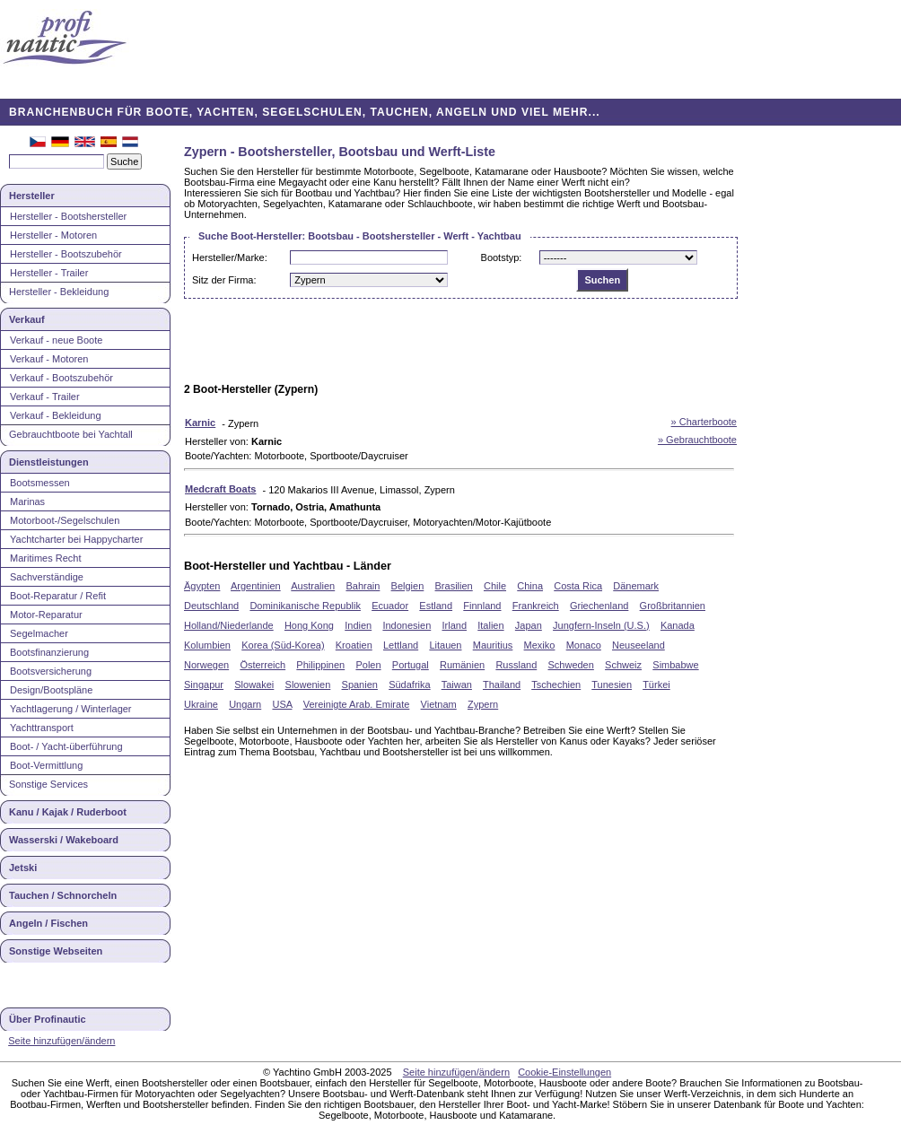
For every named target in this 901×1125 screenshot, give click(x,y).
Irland (454, 625)
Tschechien (556, 684)
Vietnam (439, 704)
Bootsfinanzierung (49, 652)
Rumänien (462, 664)
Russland (516, 664)
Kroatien (354, 645)
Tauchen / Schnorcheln (63, 895)
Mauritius (493, 645)
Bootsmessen (40, 482)
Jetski (23, 867)
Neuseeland (638, 645)
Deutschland (211, 605)
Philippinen (320, 664)
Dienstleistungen (49, 462)
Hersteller (32, 195)
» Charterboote (704, 421)
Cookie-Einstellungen (564, 1072)
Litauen (445, 645)
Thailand (501, 684)
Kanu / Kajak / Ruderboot (68, 812)
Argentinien (256, 585)
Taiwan (457, 684)
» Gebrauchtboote (697, 439)
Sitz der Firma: (224, 280)
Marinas (27, 501)
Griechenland (599, 605)
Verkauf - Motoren (49, 358)
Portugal (410, 664)
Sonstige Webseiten (55, 951)
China (530, 585)
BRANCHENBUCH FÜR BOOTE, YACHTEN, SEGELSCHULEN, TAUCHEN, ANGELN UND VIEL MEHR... (304, 112)
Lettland (400, 645)
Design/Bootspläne (51, 690)
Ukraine (201, 704)
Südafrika (409, 684)
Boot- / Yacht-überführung (66, 746)
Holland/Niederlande (229, 625)
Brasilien (454, 585)
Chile (495, 585)
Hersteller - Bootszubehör (66, 254)
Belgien (407, 585)
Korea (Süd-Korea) (282, 645)
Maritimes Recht (45, 558)
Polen (368, 664)
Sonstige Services (48, 784)
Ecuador (390, 605)
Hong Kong (309, 625)
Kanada (677, 625)
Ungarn (245, 704)
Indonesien (406, 625)
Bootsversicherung (51, 671)
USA (282, 704)
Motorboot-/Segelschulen (64, 520)
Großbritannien (672, 605)
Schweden (570, 664)
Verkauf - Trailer (45, 396)
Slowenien (308, 684)
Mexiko (539, 645)
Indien (358, 625)
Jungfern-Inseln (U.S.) (601, 625)
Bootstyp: (501, 257)
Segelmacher (39, 633)
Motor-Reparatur (46, 614)
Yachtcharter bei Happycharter (76, 539)
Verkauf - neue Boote (56, 340)
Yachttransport (42, 727)
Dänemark (636, 585)
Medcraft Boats (220, 489)
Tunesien (611, 684)
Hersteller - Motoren (53, 235)
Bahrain (363, 585)
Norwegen (206, 664)
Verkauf (27, 319)
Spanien (360, 684)
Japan (528, 625)
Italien (490, 625)
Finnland (482, 605)
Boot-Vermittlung (46, 765)
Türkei (656, 684)
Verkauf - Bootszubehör (61, 377)
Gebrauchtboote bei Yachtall (71, 434)
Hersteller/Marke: (229, 257)
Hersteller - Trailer (49, 272)
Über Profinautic (47, 1019)
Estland (435, 605)
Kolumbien (207, 645)
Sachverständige (46, 576)
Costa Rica (578, 585)
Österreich (262, 664)
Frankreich (535, 605)
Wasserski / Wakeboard (63, 839)
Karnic (200, 422)
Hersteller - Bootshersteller (68, 216)
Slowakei (254, 684)
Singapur (203, 684)
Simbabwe (675, 664)
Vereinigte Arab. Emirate (356, 704)
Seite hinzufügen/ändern (61, 1040)
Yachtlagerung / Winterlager (71, 708)
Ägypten (202, 585)
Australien (313, 585)
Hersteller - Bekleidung (59, 291)
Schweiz (623, 664)
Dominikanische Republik (305, 605)
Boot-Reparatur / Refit (58, 595)
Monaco (583, 645)
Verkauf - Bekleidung (55, 415)
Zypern (483, 704)
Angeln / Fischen (48, 923)
